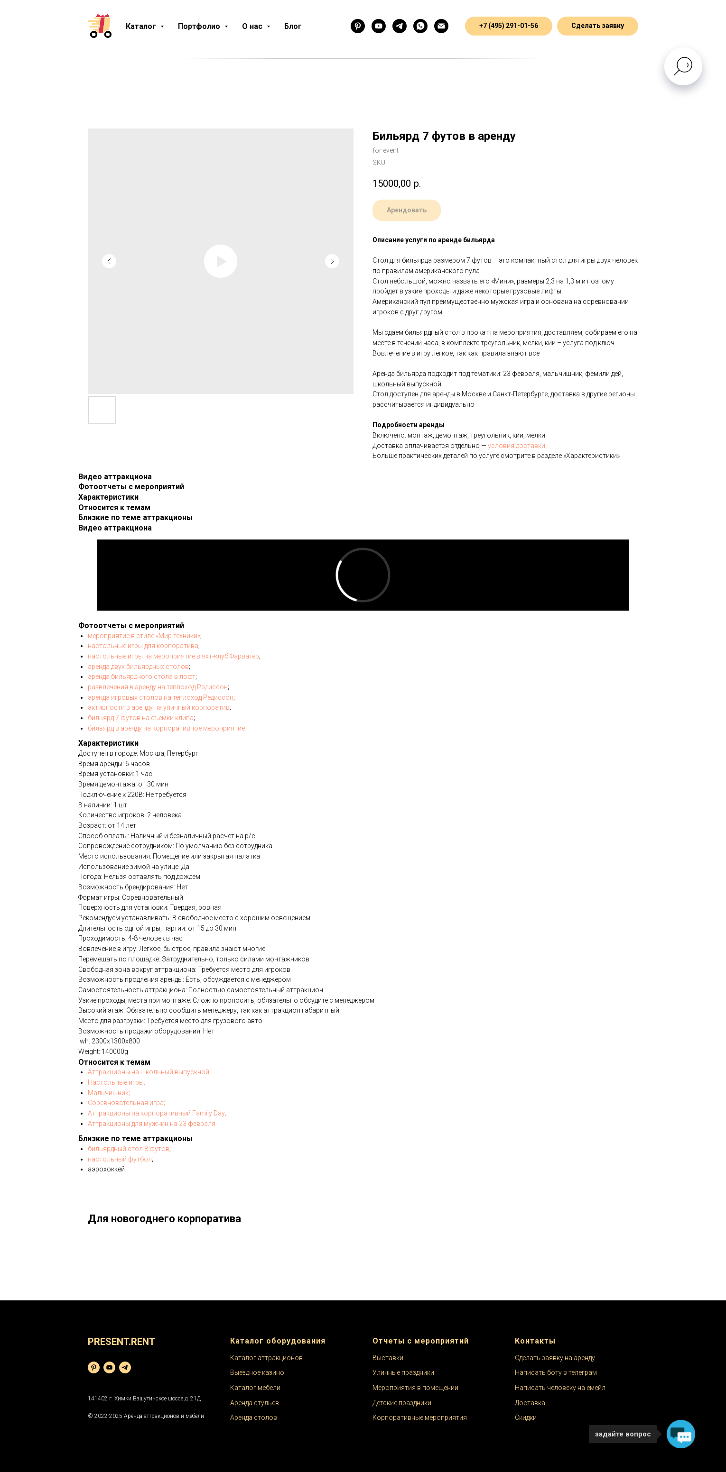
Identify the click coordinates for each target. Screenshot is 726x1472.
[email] (441, 26)
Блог (293, 26)
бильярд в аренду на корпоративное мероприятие (166, 728)
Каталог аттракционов (266, 1358)
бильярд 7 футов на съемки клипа (141, 718)
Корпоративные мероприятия (419, 1417)
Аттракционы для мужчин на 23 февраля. (152, 1123)
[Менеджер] (420, 26)
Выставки (387, 1358)
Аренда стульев (254, 1403)
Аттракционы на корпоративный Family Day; (157, 1113)
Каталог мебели (255, 1387)
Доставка (530, 1403)
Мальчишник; (109, 1093)
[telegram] (125, 1367)
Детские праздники (401, 1403)
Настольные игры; (116, 1082)
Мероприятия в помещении (415, 1387)
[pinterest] (94, 1367)
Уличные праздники (403, 1372)
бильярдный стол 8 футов (128, 1148)
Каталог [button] (142, 26)
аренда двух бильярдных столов (138, 666)
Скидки (526, 1417)
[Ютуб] (379, 26)
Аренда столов (253, 1417)
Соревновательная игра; (126, 1102)
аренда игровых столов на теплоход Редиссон (160, 697)
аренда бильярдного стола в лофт (141, 676)
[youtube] (109, 1367)
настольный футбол (120, 1159)
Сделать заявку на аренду (555, 1358)
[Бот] (399, 26)
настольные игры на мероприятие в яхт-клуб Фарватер (173, 656)
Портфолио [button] (200, 26)
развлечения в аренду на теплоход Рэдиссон (158, 687)
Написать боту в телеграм (556, 1372)
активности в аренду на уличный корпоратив (159, 707)
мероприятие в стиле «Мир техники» (144, 636)
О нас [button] (253, 26)
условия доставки (516, 445)
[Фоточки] (358, 26)
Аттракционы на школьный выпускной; (149, 1072)
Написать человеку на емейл (560, 1387)
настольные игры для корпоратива (143, 645)
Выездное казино (257, 1372)
